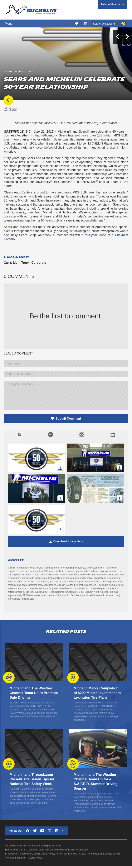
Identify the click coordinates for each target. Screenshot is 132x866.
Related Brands (111, 4)
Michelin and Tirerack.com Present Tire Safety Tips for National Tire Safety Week (32, 779)
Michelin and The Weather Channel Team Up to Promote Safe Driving (34, 692)
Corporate (38, 262)
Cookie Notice (35, 857)
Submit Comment (68, 418)
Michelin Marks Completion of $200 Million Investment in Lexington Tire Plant (97, 692)
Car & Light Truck (16, 262)
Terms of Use (70, 853)
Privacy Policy (54, 853)
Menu (8, 23)
